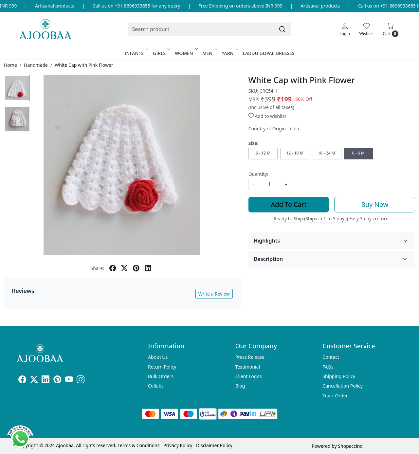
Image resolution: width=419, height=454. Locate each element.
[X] (34, 380)
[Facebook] (22, 380)
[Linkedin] (45, 380)
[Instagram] (80, 380)
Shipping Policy (338, 376)
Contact (330, 357)
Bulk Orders (160, 376)
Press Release (250, 357)
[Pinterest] (57, 380)
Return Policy (162, 367)
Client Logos (248, 376)
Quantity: (258, 174)
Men (209, 53)
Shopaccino (350, 446)
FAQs (327, 367)
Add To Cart (289, 204)
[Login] (345, 29)
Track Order (335, 395)
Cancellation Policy (342, 386)
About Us (158, 357)
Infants (135, 53)
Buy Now (374, 204)
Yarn (229, 53)
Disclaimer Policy (214, 445)
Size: (253, 143)
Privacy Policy (177, 445)
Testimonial (247, 367)
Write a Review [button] (214, 294)
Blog (240, 386)
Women (186, 53)
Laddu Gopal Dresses (268, 53)
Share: (97, 268)
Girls (161, 53)
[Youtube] (69, 380)
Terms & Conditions (139, 445)
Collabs (156, 386)
